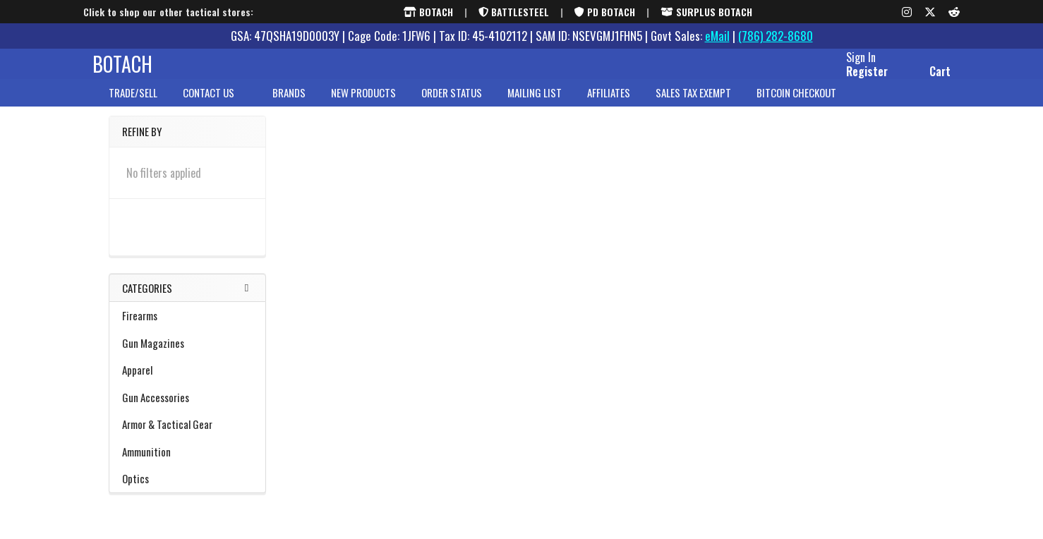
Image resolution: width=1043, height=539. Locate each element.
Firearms (187, 327)
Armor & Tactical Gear (187, 436)
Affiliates (608, 105)
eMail (717, 35)
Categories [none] (147, 300)
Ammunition (187, 463)
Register (851, 80)
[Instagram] (907, 12)
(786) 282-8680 (775, 35)
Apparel (187, 381)
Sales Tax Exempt (693, 105)
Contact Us (215, 105)
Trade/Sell (133, 105)
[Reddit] (954, 12)
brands (289, 105)
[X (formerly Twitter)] (930, 12)
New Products (363, 105)
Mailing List (534, 105)
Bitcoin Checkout (796, 105)
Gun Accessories (187, 409)
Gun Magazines (187, 355)
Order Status (451, 105)
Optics (187, 490)
